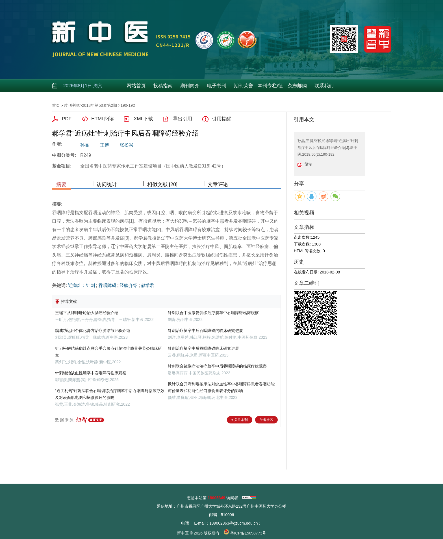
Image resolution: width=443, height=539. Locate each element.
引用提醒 (221, 118)
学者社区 (266, 420)
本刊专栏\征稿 (270, 87)
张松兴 (126, 145)
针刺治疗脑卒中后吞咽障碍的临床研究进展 (205, 330)
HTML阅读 (102, 118)
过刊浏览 (72, 105)
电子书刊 (216, 85)
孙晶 (84, 145)
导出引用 (182, 118)
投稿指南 (163, 85)
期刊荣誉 (243, 85)
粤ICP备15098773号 (248, 533)
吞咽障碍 (107, 285)
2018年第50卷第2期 (99, 105)
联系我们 (324, 85)
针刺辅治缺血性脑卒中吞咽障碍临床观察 (90, 373)
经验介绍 (129, 285)
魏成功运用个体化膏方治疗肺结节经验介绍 (92, 330)
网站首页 (136, 85)
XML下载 (143, 118)
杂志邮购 (297, 85)
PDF (66, 118)
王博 (104, 145)
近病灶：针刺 (81, 285)
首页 (56, 105)
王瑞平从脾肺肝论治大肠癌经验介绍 (86, 312)
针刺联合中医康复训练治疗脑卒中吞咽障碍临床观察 (213, 312)
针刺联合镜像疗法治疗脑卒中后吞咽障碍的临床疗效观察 (217, 366)
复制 (308, 164)
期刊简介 (189, 85)
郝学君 (147, 285)
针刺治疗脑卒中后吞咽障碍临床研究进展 (203, 348)
